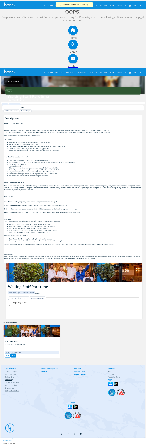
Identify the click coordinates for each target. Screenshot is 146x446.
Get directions (7, 440)
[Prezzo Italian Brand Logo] (73, 91)
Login (119, 5)
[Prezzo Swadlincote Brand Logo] (8, 332)
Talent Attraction (11, 371)
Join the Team (79, 371)
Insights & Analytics (12, 391)
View (7, 355)
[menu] (139, 4)
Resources (70, 72)
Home (50, 5)
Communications (11, 385)
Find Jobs (59, 72)
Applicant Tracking (11, 374)
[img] (74, 273)
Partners (82, 72)
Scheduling (9, 380)
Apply (13, 355)
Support (111, 374)
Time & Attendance (12, 382)
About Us (93, 5)
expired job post (9, 443)
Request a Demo (107, 5)
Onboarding (9, 377)
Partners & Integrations (48, 369)
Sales (110, 371)
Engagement (9, 388)
